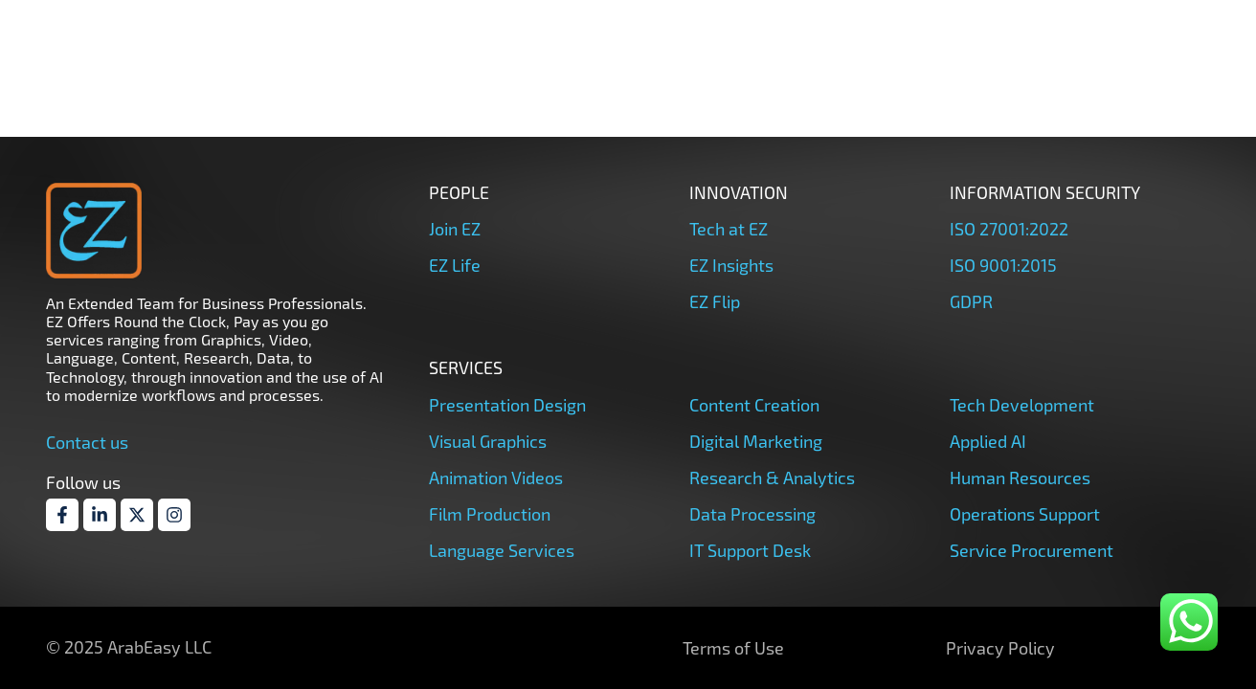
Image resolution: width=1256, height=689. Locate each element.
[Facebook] (62, 515)
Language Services (501, 550)
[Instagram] (174, 515)
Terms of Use (733, 647)
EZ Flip (714, 301)
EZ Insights (731, 265)
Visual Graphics (488, 441)
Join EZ (455, 228)
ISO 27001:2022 (1009, 228)
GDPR (971, 301)
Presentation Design (507, 404)
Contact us (87, 442)
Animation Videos (496, 477)
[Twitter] (137, 515)
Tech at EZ (728, 228)
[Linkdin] (99, 515)
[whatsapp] (1189, 622)
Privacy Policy (1000, 647)
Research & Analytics (772, 477)
